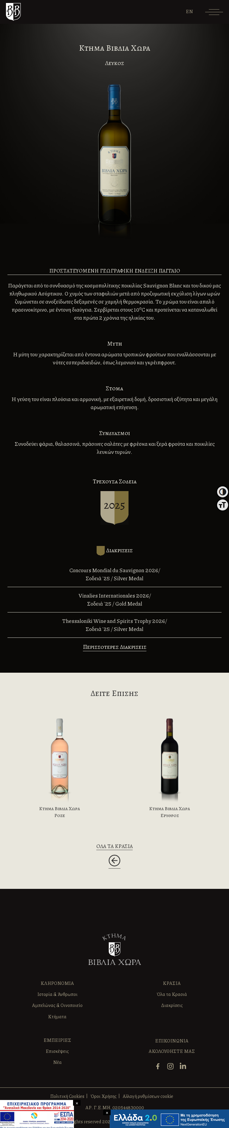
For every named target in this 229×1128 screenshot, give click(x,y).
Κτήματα (57, 1016)
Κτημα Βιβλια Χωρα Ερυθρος (169, 811)
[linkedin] (184, 1069)
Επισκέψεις (57, 1051)
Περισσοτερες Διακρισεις (114, 647)
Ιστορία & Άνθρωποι (57, 994)
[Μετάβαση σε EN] (189, 11)
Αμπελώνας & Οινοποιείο (57, 1005)
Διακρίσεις (172, 1005)
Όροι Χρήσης (103, 1096)
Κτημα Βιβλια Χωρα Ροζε (59, 811)
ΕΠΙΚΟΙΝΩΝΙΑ (171, 1040)
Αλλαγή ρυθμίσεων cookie (148, 1096)
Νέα (57, 1062)
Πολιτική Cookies (67, 1096)
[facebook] (159, 1069)
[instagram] (172, 1069)
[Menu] (214, 14)
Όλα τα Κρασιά (172, 994)
